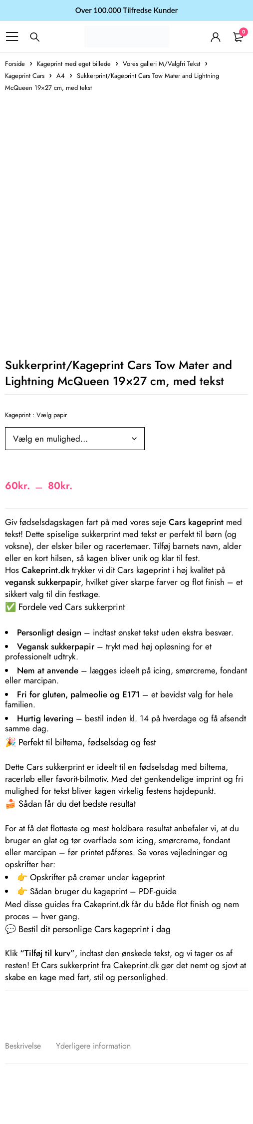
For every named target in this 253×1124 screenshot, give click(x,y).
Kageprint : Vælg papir (36, 415)
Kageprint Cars (24, 75)
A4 (60, 75)
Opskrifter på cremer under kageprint (97, 877)
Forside (15, 63)
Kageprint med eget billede (74, 63)
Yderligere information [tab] (93, 1046)
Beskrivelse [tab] (23, 1046)
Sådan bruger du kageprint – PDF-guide (103, 891)
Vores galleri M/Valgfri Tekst (161, 63)
